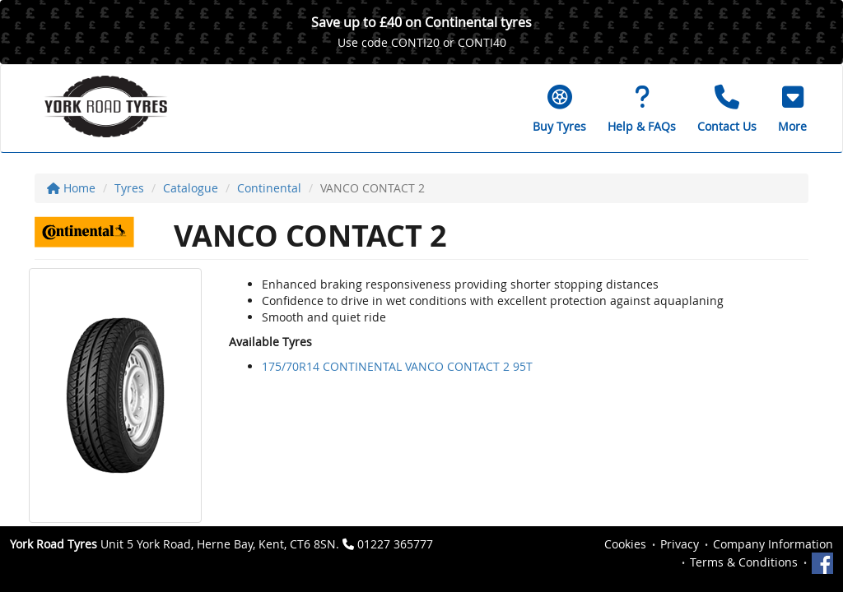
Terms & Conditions (744, 562)
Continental (269, 188)
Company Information (773, 544)
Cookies (625, 544)
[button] (792, 108)
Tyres (129, 188)
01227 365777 (395, 544)
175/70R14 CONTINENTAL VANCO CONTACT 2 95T (397, 366)
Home (71, 188)
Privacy (679, 544)
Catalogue (190, 188)
